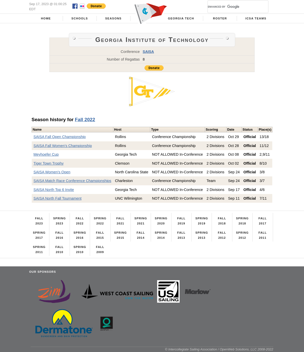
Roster (220, 18)
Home (46, 18)
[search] (232, 7)
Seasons (113, 18)
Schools (79, 18)
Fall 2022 (85, 119)
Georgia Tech (181, 18)
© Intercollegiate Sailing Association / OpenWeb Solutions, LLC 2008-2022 (219, 349)
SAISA (148, 52)
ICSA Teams (255, 18)
